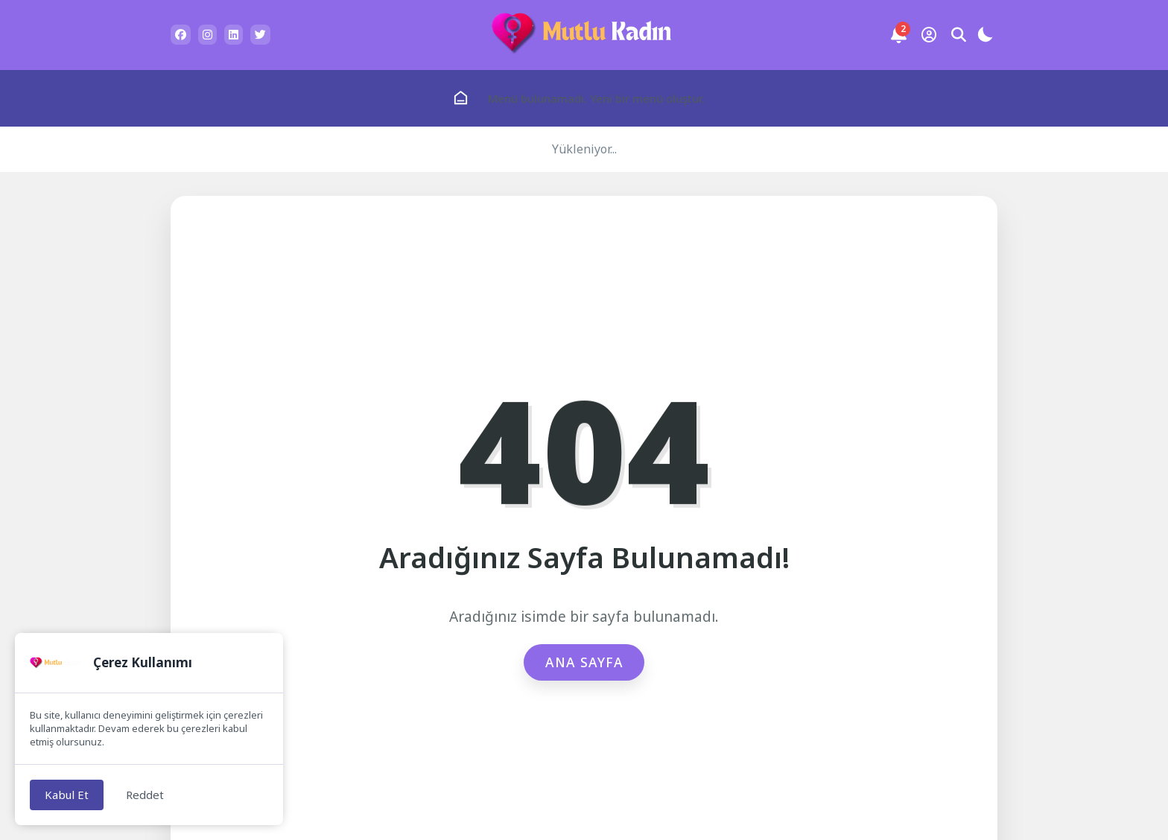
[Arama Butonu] (958, 35)
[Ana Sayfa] (460, 97)
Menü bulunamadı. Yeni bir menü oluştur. (596, 98)
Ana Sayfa (584, 662)
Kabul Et (67, 794)
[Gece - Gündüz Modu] (984, 37)
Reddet (145, 794)
